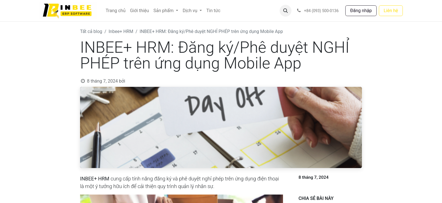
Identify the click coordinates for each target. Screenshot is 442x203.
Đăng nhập (361, 10)
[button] (285, 11)
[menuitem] (115, 10)
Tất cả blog (91, 31)
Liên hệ (391, 10)
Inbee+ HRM (121, 31)
